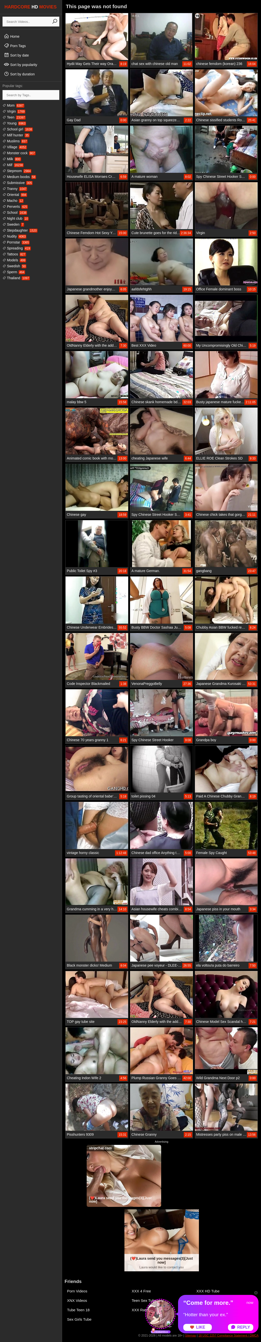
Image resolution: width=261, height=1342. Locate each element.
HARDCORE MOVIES (30, 6)
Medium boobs (19, 177)
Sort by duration (19, 74)
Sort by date (16, 55)
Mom (13, 105)
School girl (17, 129)
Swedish (14, 266)
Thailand (16, 278)
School (14, 212)
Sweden (13, 224)
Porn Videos (77, 1291)
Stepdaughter (19, 230)
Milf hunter (16, 135)
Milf (13, 165)
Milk (11, 159)
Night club (15, 218)
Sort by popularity (20, 64)
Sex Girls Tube (79, 1319)
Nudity (14, 236)
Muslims (15, 141)
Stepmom (16, 171)
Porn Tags (15, 45)
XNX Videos (77, 1300)
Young (14, 123)
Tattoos (14, 254)
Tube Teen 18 (78, 1310)
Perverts (15, 207)
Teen (14, 117)
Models (14, 260)
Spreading (16, 248)
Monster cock (19, 153)
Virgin (13, 111)
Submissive (17, 183)
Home (11, 36)
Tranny (14, 189)
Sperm (13, 272)
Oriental (14, 195)
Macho (13, 201)
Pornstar (16, 242)
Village (14, 147)
